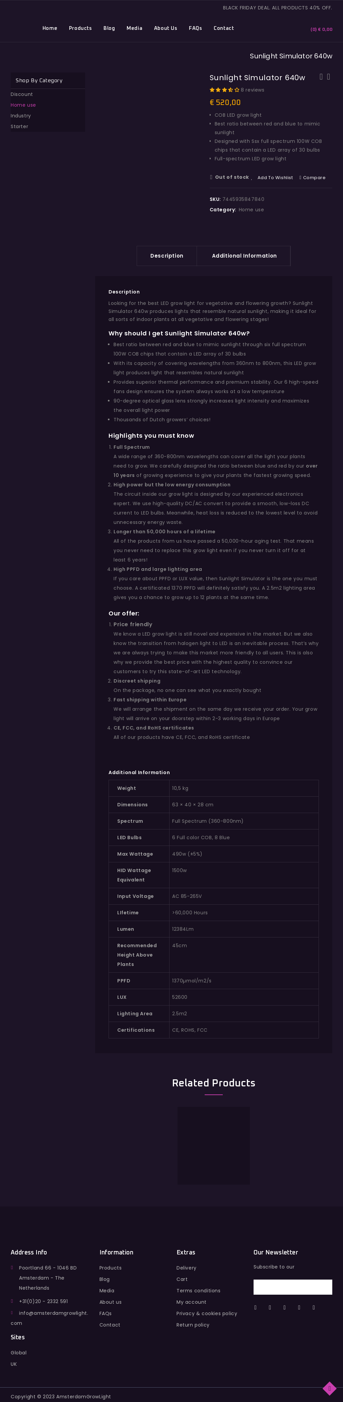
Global (19, 1352)
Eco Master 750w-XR (321, 81)
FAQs (195, 28)
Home (50, 28)
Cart (182, 1279)
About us (110, 1302)
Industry (21, 115)
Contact (224, 28)
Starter (19, 126)
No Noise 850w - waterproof (328, 81)
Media (134, 28)
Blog (109, 28)
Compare (314, 177)
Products (80, 28)
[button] (225, 90)
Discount (22, 94)
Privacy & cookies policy (207, 1313)
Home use (251, 209)
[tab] (167, 256)
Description (167, 255)
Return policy (193, 1325)
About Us (166, 28)
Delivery (187, 1267)
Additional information (244, 255)
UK (14, 1364)
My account (192, 1302)
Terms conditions (199, 1290)
